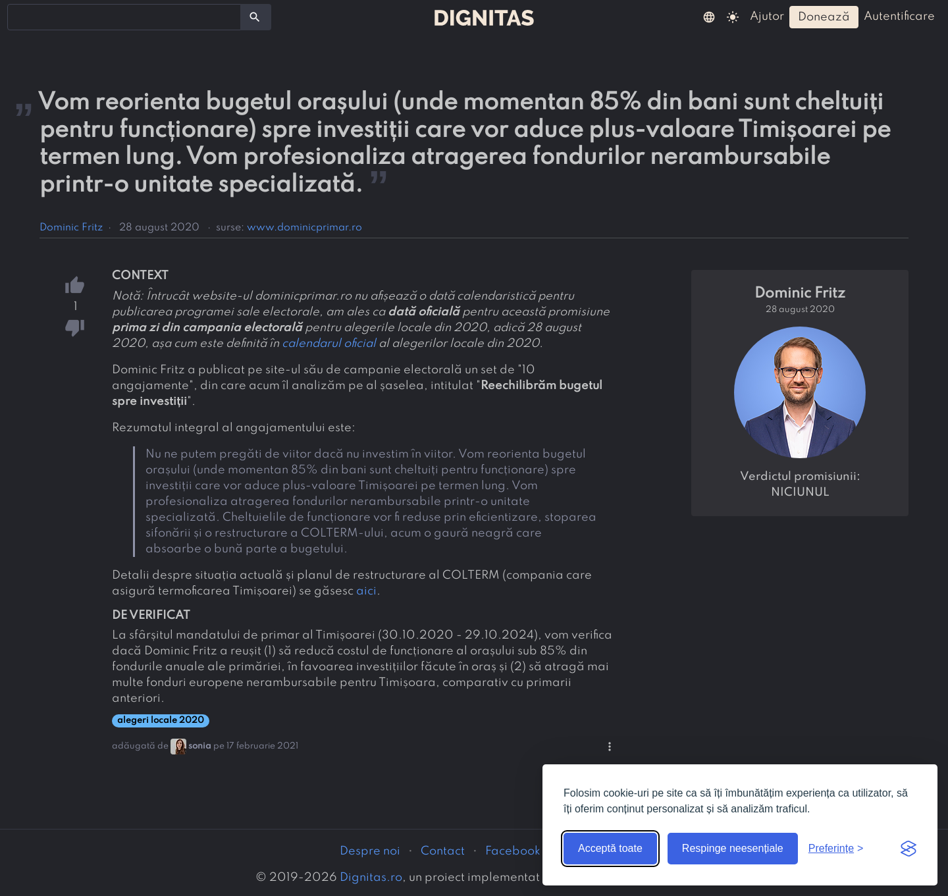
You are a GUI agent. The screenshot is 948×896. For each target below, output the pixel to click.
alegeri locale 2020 (160, 720)
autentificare (899, 16)
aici (366, 591)
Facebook (512, 851)
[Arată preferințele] (836, 848)
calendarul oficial (329, 344)
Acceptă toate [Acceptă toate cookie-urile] (610, 848)
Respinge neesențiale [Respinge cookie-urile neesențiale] (732, 848)
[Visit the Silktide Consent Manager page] (908, 848)
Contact (443, 851)
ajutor (767, 16)
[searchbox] (20, 16)
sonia (199, 746)
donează (824, 17)
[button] (709, 16)
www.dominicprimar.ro (304, 228)
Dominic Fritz (71, 228)
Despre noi (370, 851)
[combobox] (124, 17)
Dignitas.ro (371, 877)
